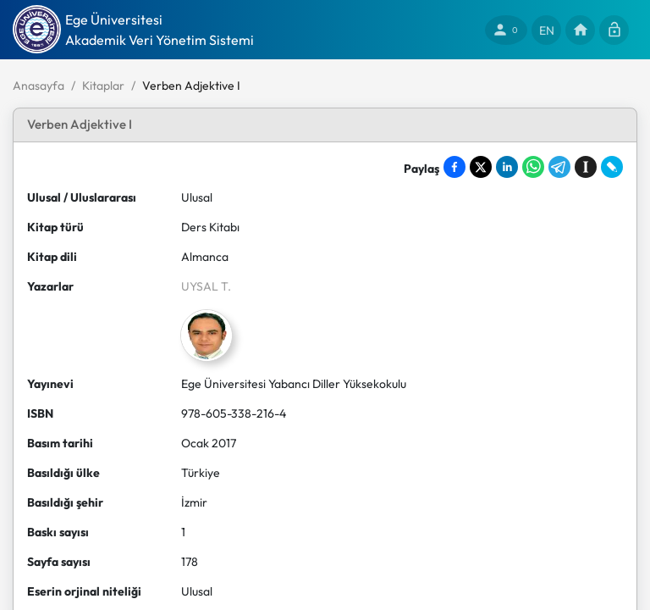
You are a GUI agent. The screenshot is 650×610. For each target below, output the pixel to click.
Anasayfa (38, 85)
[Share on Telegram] (559, 167)
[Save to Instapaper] (586, 167)
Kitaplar (103, 85)
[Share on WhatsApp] (533, 167)
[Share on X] (481, 167)
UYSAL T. (206, 286)
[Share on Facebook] (454, 167)
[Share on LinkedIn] (507, 167)
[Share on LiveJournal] (612, 167)
